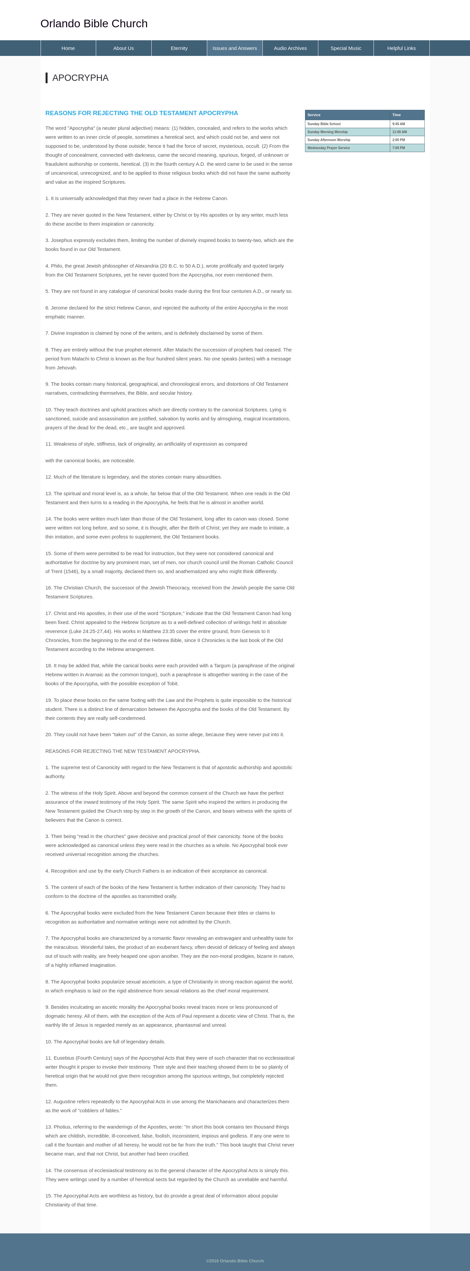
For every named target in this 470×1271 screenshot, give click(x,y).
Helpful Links (401, 48)
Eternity (179, 48)
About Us (123, 48)
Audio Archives (290, 48)
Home (68, 48)
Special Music (346, 48)
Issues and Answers (235, 48)
